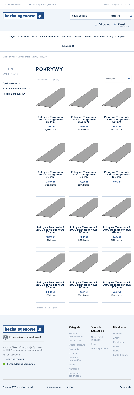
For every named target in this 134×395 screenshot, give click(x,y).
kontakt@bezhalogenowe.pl (19, 364)
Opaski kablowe (77, 344)
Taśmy (110, 36)
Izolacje (77, 36)
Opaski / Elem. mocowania (45, 36)
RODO (116, 350)
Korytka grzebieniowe (76, 335)
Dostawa (117, 333)
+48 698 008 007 (13, 359)
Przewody (67, 36)
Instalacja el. (68, 46)
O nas (106, 4)
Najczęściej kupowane (97, 338)
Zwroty (116, 337)
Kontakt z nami (120, 355)
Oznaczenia (24, 36)
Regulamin (117, 4)
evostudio (127, 387)
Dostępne (110, 78)
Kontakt (128, 4)
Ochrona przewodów (94, 36)
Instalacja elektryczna (75, 374)
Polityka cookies (54, 387)
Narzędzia (120, 36)
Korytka (12, 36)
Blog (93, 344)
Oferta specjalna (99, 348)
